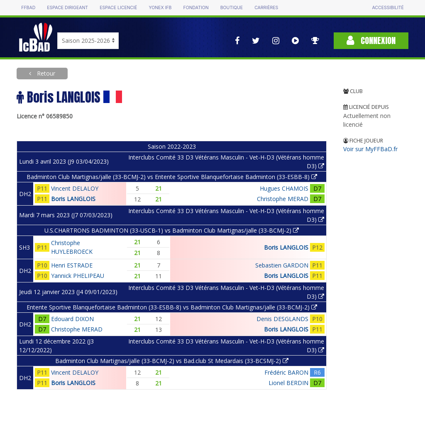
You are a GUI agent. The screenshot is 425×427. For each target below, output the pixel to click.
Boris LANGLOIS (73, 199)
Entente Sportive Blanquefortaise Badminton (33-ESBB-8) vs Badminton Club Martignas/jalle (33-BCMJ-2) (172, 307)
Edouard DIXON (72, 319)
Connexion (371, 40)
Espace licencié (118, 7)
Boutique (231, 7)
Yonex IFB (160, 7)
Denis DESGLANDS (282, 319)
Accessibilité (387, 7)
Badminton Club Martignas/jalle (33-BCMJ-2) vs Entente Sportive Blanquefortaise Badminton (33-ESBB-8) (172, 177)
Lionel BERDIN (288, 383)
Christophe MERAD (282, 199)
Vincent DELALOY (74, 188)
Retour (45, 73)
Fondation (195, 7)
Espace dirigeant (67, 7)
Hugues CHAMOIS (284, 188)
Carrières (266, 7)
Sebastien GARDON (281, 265)
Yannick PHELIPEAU (77, 276)
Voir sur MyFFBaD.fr (370, 149)
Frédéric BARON (286, 372)
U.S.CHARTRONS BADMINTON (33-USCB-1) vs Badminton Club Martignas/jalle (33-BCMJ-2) (171, 230)
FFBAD (28, 7)
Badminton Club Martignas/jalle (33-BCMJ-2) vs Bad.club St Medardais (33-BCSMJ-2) (171, 361)
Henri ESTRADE (72, 265)
